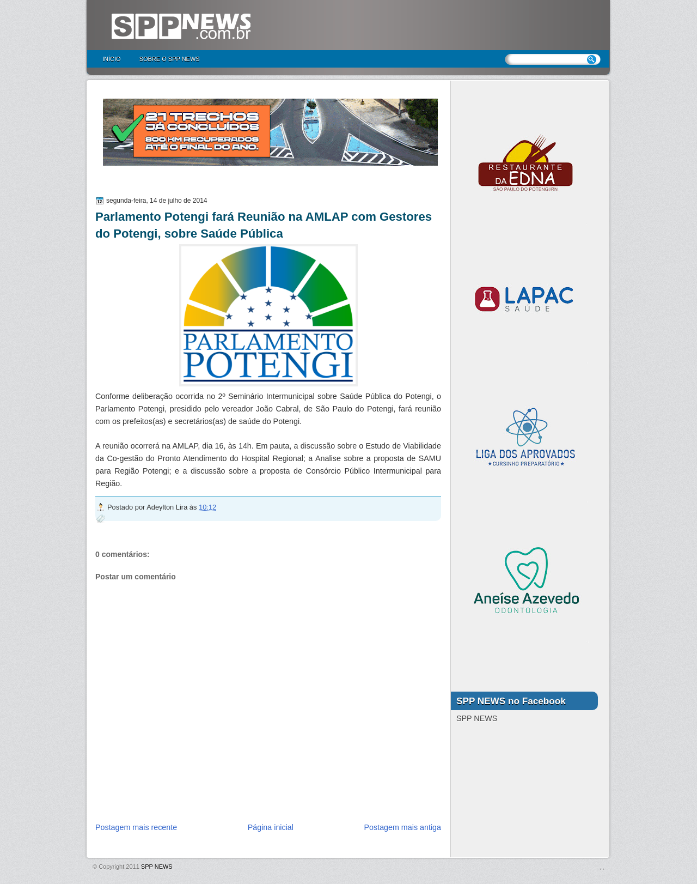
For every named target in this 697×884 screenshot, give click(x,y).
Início (111, 59)
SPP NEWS (157, 866)
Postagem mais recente (136, 827)
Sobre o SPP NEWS (169, 59)
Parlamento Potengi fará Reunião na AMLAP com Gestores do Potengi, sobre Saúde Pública (263, 225)
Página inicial (271, 827)
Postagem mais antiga (402, 827)
